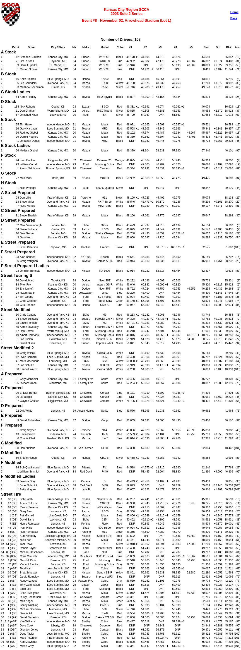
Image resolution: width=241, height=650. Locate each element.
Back (233, 18)
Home (234, 12)
